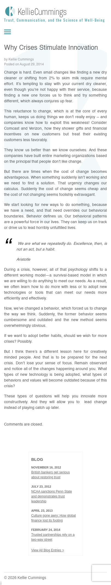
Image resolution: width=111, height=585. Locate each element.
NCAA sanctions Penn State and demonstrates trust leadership (51, 496)
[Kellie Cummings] (55, 11)
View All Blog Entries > (47, 550)
